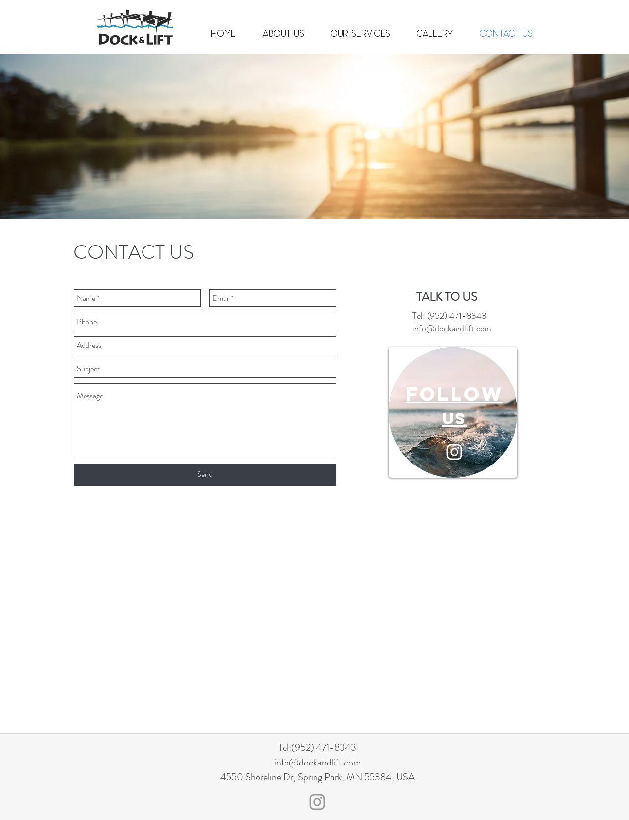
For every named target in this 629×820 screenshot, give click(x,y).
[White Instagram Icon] (454, 452)
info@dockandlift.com (404, 9)
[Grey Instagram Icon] (317, 802)
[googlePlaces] (540, 10)
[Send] (205, 475)
